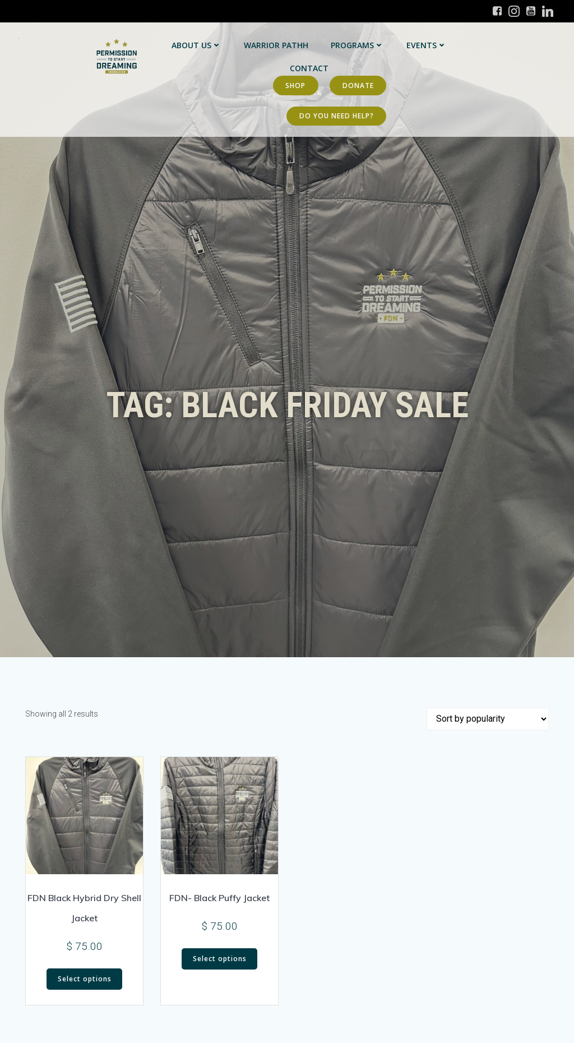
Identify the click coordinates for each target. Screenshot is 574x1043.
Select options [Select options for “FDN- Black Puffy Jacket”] (220, 958)
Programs (356, 45)
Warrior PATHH (275, 45)
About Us (196, 45)
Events (426, 45)
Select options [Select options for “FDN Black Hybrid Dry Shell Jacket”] (85, 979)
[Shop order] (488, 719)
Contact (308, 68)
